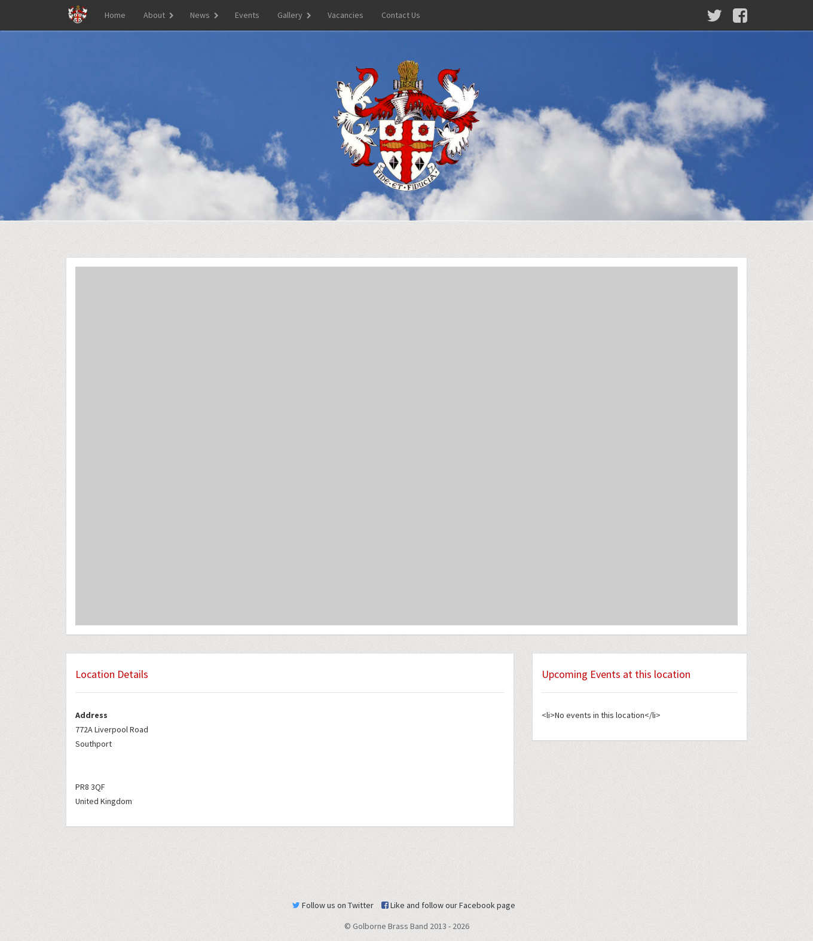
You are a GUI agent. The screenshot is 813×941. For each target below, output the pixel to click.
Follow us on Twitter (333, 905)
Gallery (289, 15)
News (200, 15)
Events (247, 15)
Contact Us (400, 15)
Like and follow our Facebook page (448, 905)
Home (115, 15)
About (154, 15)
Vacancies (345, 15)
